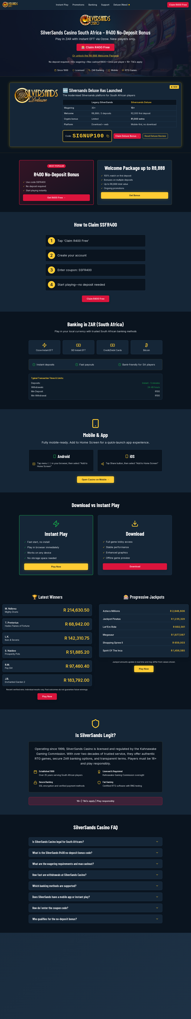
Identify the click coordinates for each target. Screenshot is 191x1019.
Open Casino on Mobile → (95, 479)
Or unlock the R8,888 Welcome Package (95, 55)
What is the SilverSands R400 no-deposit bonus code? (95, 852)
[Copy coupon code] (107, 136)
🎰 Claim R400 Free (95, 47)
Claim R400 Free (178, 4)
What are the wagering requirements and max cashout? (95, 864)
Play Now (56, 566)
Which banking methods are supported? (95, 886)
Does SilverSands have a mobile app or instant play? (95, 897)
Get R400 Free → (56, 197)
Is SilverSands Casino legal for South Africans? (95, 841)
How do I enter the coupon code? (95, 908)
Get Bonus (134, 195)
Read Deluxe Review (155, 136)
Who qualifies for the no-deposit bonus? (95, 919)
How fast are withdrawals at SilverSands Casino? (95, 875)
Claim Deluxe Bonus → (127, 136)
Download (135, 566)
